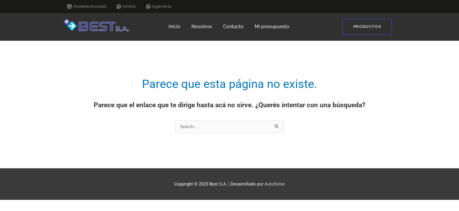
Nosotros (201, 26)
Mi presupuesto (272, 26)
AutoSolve (275, 184)
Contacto (233, 26)
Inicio (174, 26)
